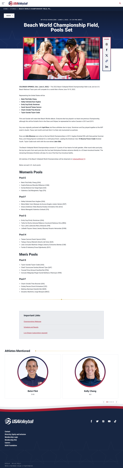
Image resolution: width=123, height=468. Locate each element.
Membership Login (11, 437)
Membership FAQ (11, 440)
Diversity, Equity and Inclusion (15, 434)
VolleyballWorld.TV (78, 159)
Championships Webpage (32, 321)
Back (9, 16)
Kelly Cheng (90, 391)
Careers (7, 443)
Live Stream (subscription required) (35, 333)
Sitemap (7, 463)
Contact (7, 432)
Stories (13, 9)
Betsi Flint (33, 391)
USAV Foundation (11, 445)
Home (5, 9)
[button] (103, 402)
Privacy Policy (16, 463)
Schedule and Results (31, 327)
